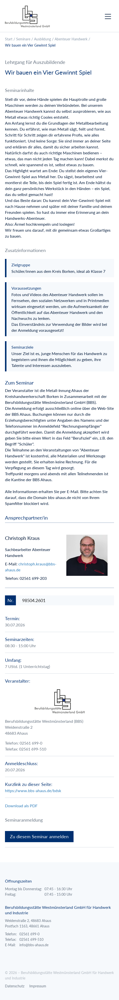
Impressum (37, 986)
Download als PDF (21, 805)
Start (8, 39)
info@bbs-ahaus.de (33, 945)
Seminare (23, 39)
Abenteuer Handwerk (71, 39)
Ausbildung (42, 39)
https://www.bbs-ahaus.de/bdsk (33, 790)
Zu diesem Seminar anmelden (39, 836)
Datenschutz (14, 986)
